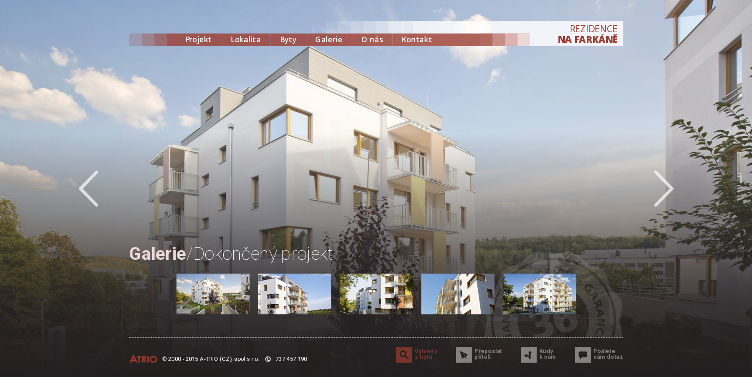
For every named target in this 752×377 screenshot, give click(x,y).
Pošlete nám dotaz (608, 354)
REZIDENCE (588, 34)
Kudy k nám (547, 354)
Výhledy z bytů (426, 354)
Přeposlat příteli (488, 354)
